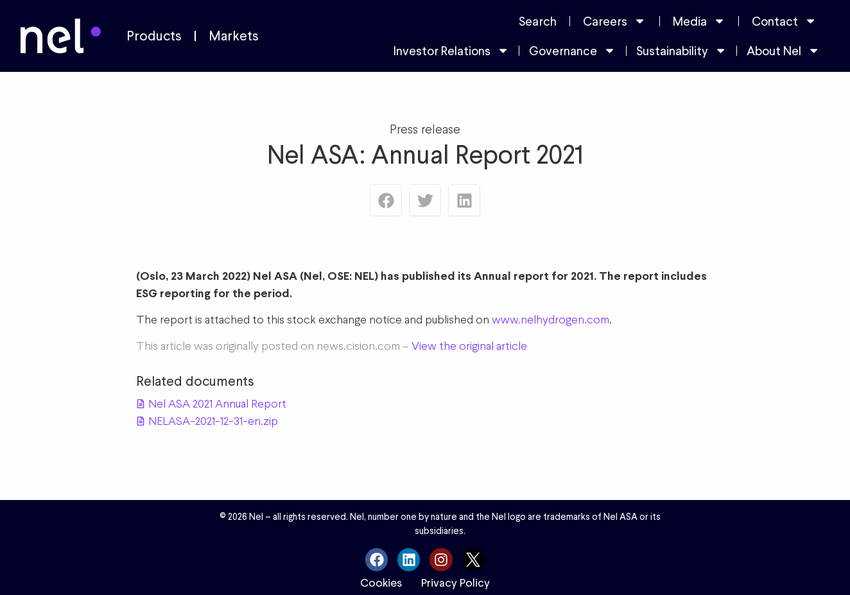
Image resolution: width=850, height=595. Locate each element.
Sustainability (681, 50)
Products (154, 36)
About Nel (783, 50)
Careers (614, 20)
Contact (784, 20)
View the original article (469, 346)
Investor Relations (451, 50)
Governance (572, 50)
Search (538, 21)
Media (699, 20)
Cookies (381, 583)
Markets (234, 36)
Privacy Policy (455, 583)
